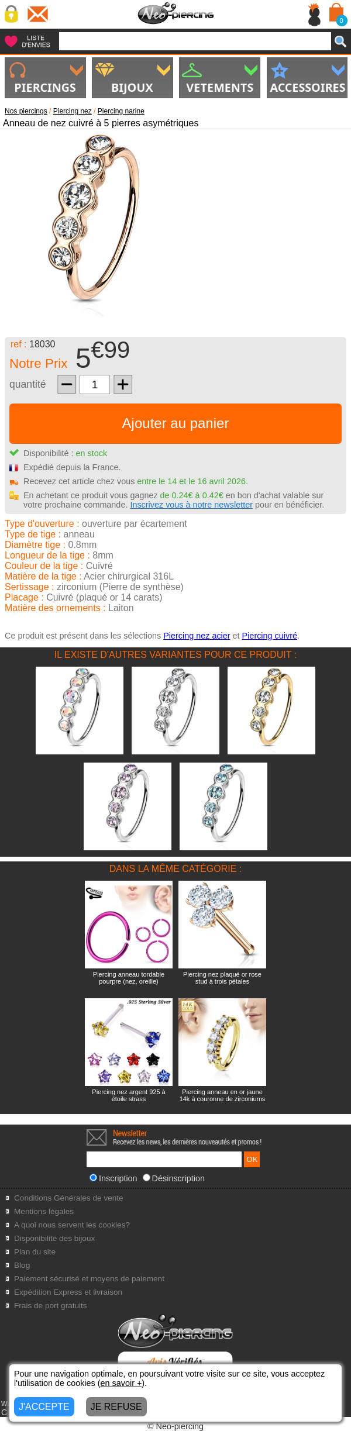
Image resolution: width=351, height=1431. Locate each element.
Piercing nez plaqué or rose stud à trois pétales (222, 978)
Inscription (113, 1178)
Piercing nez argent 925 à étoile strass (128, 1095)
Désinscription (174, 1178)
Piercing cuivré (269, 635)
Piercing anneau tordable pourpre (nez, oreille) (128, 978)
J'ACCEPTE (44, 1407)
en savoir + (121, 1383)
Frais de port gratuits (50, 1305)
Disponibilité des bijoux (54, 1238)
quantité (27, 384)
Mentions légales (44, 1211)
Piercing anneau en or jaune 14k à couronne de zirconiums (223, 1095)
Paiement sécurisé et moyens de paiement (89, 1278)
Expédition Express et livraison (68, 1292)
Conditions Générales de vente (68, 1198)
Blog (22, 1265)
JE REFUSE (116, 1407)
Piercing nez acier (196, 635)
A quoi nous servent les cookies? (72, 1224)
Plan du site (35, 1251)
